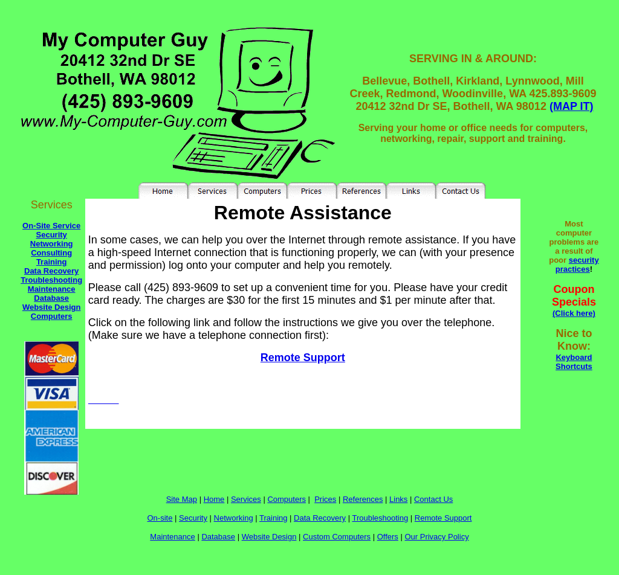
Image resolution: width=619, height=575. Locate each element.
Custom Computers (337, 536)
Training (51, 261)
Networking (51, 243)
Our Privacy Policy (436, 536)
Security (51, 234)
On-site (160, 517)
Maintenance (52, 289)
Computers (52, 316)
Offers (387, 536)
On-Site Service (51, 225)
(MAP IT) (571, 106)
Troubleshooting (51, 279)
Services (246, 499)
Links (398, 499)
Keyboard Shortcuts (574, 362)
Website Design (51, 307)
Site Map (181, 499)
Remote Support (303, 358)
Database (51, 298)
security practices (577, 264)
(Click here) (574, 313)
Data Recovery (51, 270)
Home (214, 499)
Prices (325, 499)
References (363, 499)
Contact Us (433, 499)
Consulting (51, 252)
